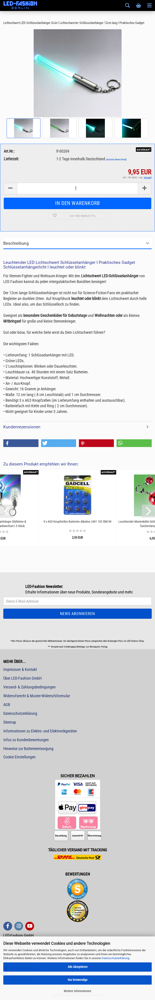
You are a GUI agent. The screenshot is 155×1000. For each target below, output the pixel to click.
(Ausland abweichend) (116, 159)
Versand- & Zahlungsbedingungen (29, 687)
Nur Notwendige (78, 980)
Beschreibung (16, 243)
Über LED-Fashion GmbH (22, 678)
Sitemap (9, 722)
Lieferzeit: (11, 159)
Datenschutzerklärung (115, 958)
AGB (6, 704)
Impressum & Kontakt (20, 669)
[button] (20, 443)
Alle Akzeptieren (78, 967)
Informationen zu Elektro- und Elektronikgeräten (40, 731)
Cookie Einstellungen (19, 757)
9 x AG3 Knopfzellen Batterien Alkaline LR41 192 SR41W (77, 521)
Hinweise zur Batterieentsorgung (28, 748)
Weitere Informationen (77, 991)
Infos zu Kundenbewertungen (26, 739)
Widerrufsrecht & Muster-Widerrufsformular (36, 695)
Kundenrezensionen (21, 426)
